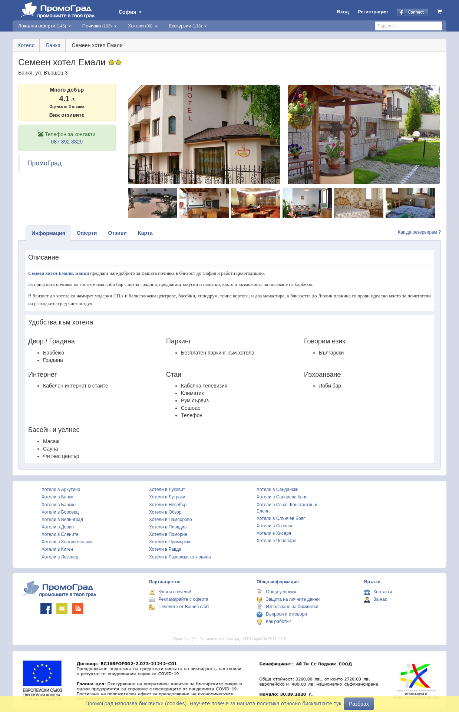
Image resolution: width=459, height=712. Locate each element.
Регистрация (373, 11)
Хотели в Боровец (60, 512)
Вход (343, 11)
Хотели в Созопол (275, 525)
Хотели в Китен (57, 549)
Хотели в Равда (165, 549)
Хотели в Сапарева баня (282, 497)
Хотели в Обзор (165, 512)
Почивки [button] (99, 26)
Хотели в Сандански (277, 489)
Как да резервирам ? (419, 232)
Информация (48, 233)
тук (337, 703)
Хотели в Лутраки (167, 497)
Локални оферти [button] (44, 26)
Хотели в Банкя (57, 497)
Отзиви (117, 233)
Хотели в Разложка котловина (180, 557)
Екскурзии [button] (188, 26)
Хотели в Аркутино (61, 489)
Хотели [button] (143, 26)
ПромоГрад (44, 163)
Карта (145, 233)
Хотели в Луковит (167, 489)
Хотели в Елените (60, 534)
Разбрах (359, 704)
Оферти (87, 233)
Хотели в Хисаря (274, 533)
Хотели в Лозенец (60, 557)
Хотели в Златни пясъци (67, 541)
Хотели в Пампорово (170, 519)
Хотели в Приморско (170, 541)
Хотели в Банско (59, 504)
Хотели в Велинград (62, 519)
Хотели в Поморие (168, 534)
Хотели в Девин (58, 527)
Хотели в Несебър (167, 504)
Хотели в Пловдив (167, 527)
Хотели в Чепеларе (276, 540)
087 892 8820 (67, 142)
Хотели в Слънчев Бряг (281, 518)
